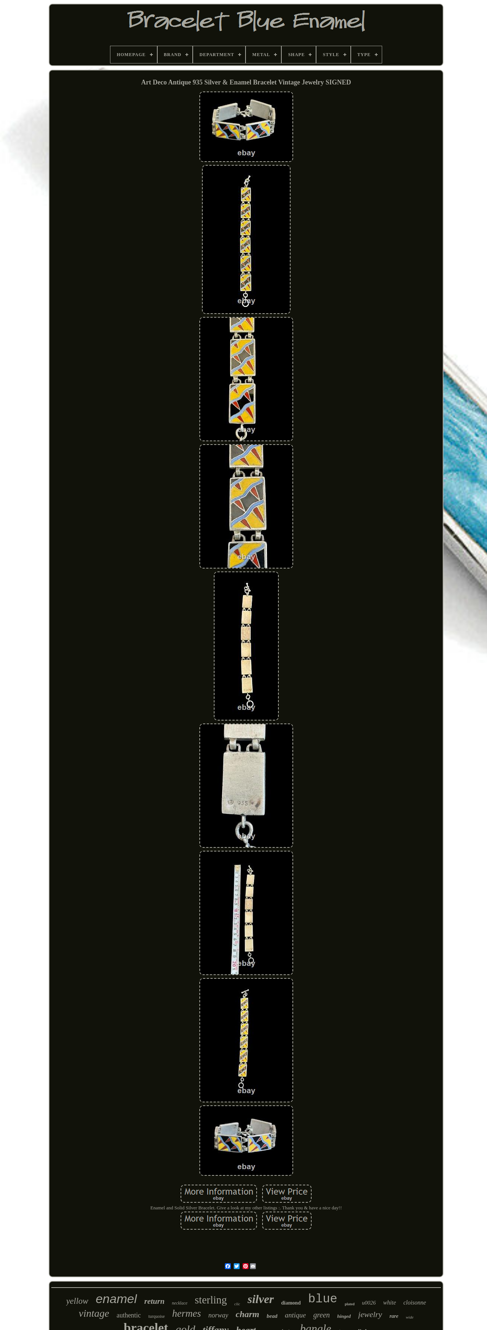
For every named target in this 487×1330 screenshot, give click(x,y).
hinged (344, 1316)
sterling (211, 1300)
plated (350, 1304)
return (154, 1301)
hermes (186, 1313)
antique (295, 1315)
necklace (180, 1303)
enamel (116, 1299)
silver (260, 1299)
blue (322, 1299)
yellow (77, 1301)
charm (247, 1314)
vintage (94, 1313)
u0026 (369, 1303)
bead (272, 1316)
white (389, 1302)
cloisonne (415, 1302)
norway (218, 1315)
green (321, 1315)
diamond (291, 1303)
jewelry (370, 1314)
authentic (129, 1315)
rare (394, 1316)
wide (410, 1317)
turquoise (156, 1316)
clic (237, 1304)
